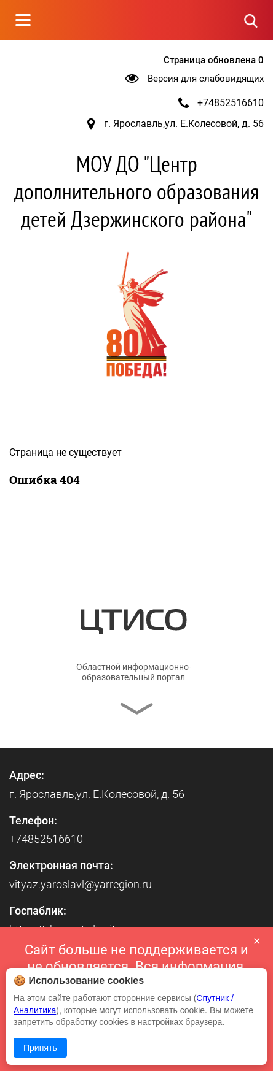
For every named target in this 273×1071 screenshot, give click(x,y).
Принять (40, 1048)
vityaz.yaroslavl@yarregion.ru (80, 884)
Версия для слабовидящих (206, 78)
